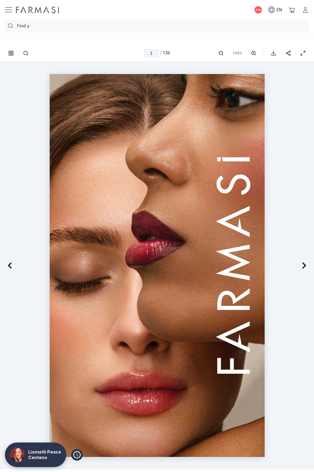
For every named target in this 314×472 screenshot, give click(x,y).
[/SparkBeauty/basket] (292, 10)
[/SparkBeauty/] (37, 10)
